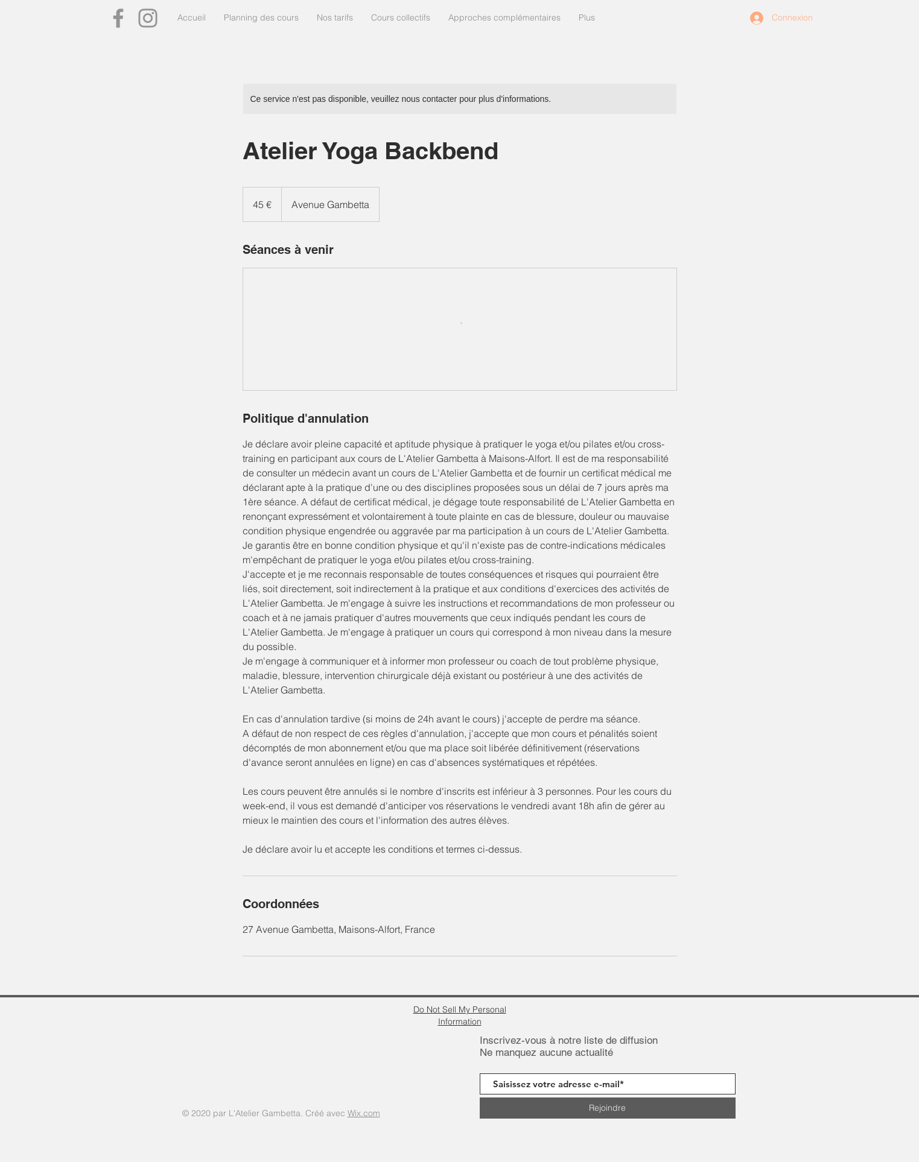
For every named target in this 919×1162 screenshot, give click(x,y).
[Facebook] (118, 18)
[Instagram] (148, 18)
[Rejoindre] (608, 1108)
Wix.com (364, 1113)
